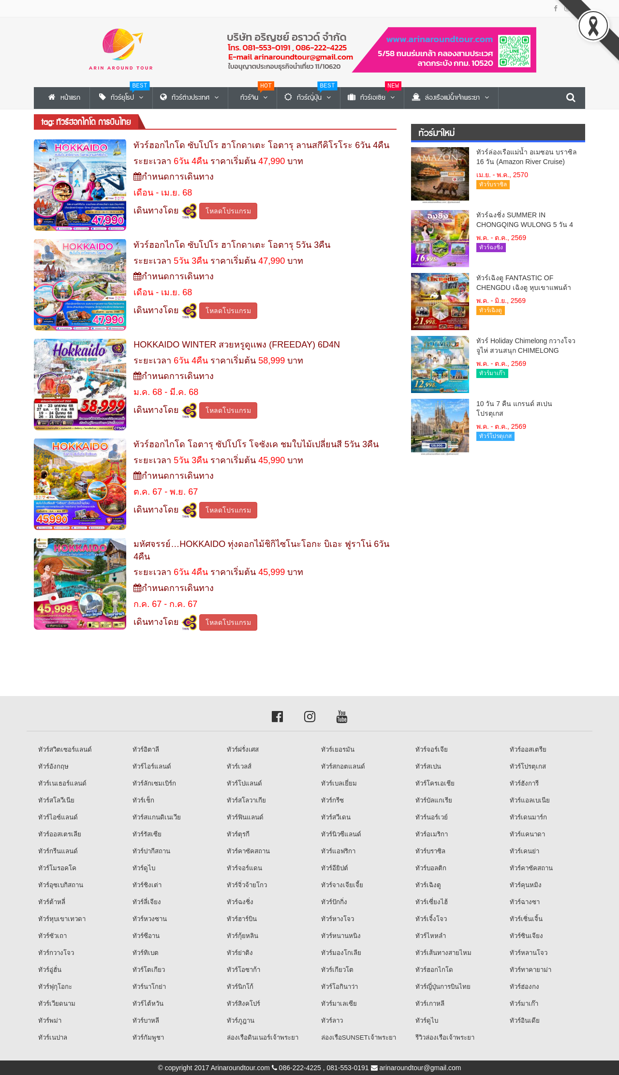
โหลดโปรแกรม (228, 211)
